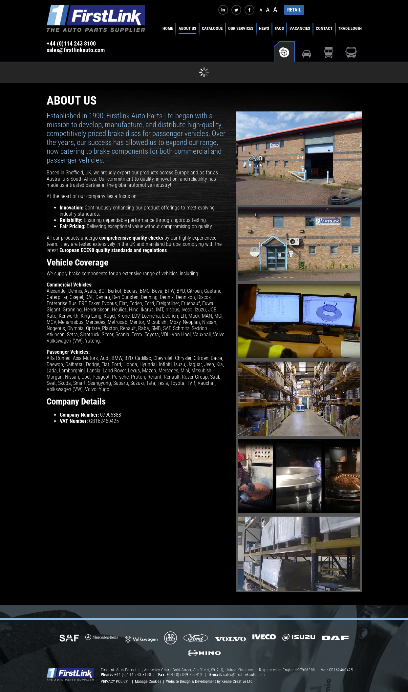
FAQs (279, 28)
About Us (187, 28)
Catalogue (212, 28)
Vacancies (300, 28)
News (264, 28)
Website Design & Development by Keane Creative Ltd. (209, 681)
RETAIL (294, 10)
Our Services (240, 28)
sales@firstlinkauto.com (76, 50)
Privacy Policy (114, 681)
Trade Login (350, 28)
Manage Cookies (148, 681)
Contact (324, 28)
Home (167, 28)
